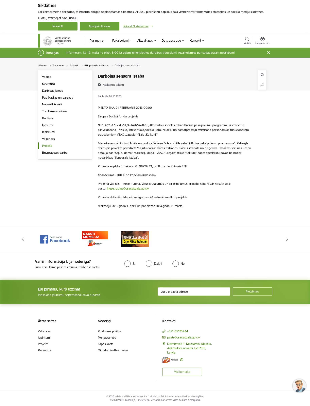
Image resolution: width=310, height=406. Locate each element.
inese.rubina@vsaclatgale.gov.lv (128, 188)
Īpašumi (47, 125)
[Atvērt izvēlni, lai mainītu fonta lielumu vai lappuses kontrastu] (262, 41)
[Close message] (268, 52)
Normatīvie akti (52, 104)
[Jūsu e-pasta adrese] (194, 291)
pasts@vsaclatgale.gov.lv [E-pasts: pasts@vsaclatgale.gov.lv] (183, 337)
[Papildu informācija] (181, 359)
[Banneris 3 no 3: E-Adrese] (135, 239)
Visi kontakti (182, 372)
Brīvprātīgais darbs (54, 152)
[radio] (129, 263)
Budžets (47, 118)
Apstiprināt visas (99, 26)
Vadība (46, 77)
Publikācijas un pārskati (57, 97)
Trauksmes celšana (54, 111)
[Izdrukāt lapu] (262, 75)
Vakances (48, 139)
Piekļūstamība (107, 337)
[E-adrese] (170, 359)
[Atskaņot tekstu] (113, 84)
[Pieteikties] (252, 291)
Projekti (47, 146)
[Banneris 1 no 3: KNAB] (55, 239)
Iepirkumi (48, 132)
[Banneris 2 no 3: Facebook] (95, 239)
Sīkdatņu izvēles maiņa (113, 350)
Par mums (45, 350)
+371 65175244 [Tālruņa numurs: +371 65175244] (177, 331)
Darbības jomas (52, 90)
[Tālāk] (287, 239)
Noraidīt (57, 26)
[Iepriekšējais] (23, 239)
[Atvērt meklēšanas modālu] (247, 41)
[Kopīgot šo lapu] (262, 85)
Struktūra (48, 84)
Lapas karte (105, 344)
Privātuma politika (110, 331)
